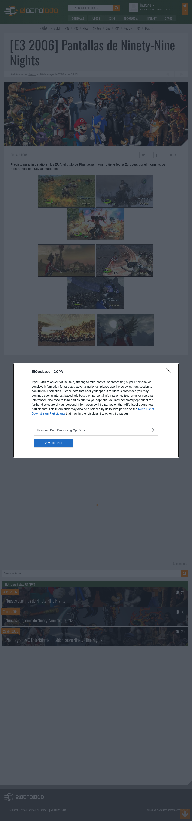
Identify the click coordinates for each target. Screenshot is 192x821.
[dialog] (96, 410)
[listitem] (96, 430)
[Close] (170, 372)
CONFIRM (54, 443)
